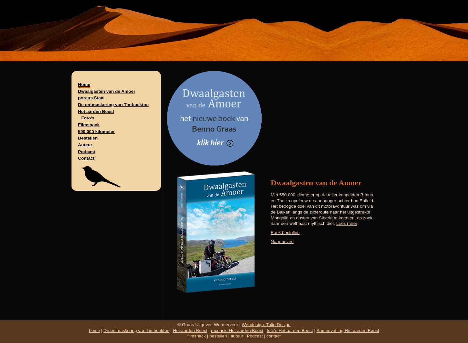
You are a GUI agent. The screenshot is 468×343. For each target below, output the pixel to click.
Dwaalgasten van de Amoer (106, 91)
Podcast (86, 151)
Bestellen (88, 138)
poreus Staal (91, 97)
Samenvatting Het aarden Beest (348, 330)
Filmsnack (89, 124)
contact (273, 336)
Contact (86, 158)
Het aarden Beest (96, 111)
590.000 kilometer (96, 131)
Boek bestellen (285, 232)
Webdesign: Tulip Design (266, 324)
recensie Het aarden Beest (237, 330)
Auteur (85, 144)
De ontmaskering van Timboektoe (113, 104)
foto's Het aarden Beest (290, 330)
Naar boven (282, 241)
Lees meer (346, 223)
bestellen (218, 336)
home (94, 330)
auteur (237, 336)
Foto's (87, 118)
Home (84, 84)
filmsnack (197, 336)
